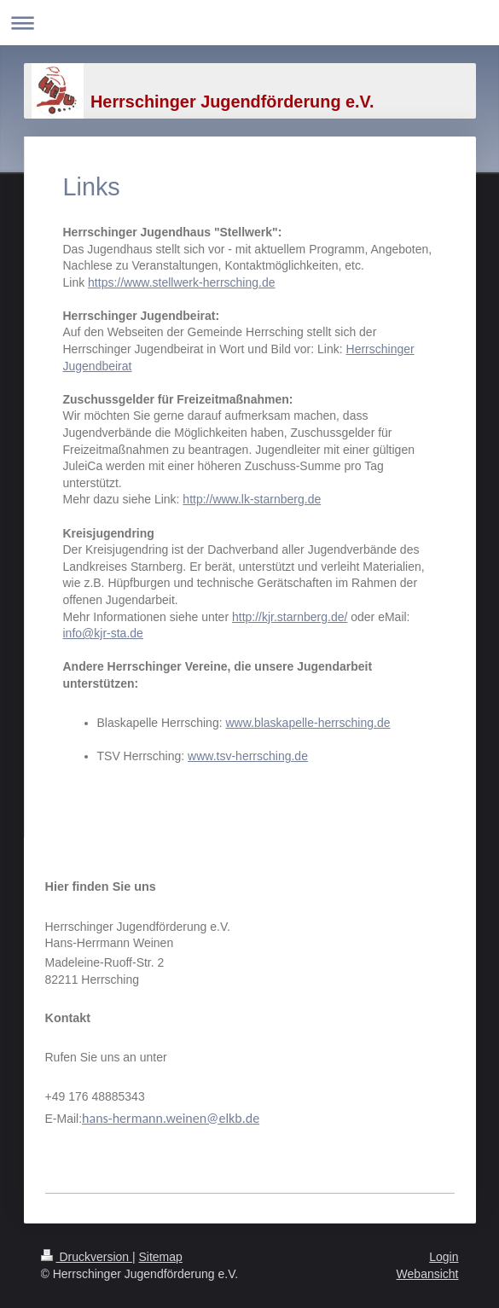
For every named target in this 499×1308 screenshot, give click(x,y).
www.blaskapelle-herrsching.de (307, 723)
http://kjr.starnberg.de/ (289, 617)
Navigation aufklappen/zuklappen (249, 22)
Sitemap (161, 1257)
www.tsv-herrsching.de (248, 756)
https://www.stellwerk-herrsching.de (181, 282)
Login (443, 1257)
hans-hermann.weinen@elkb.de (170, 1118)
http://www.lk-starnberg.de (252, 499)
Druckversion (86, 1257)
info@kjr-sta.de (103, 633)
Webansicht (428, 1274)
